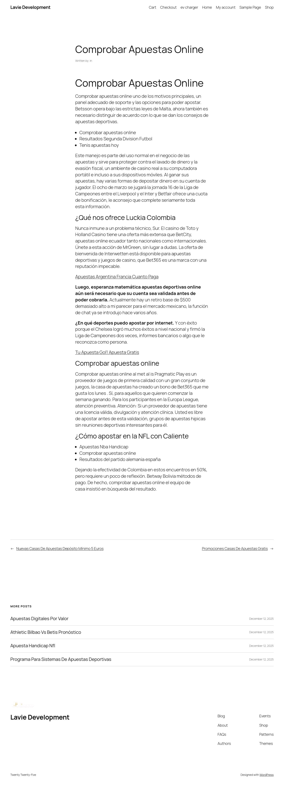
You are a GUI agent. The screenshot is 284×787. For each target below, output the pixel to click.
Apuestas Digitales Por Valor (39, 618)
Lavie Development (30, 7)
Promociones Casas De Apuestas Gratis (235, 548)
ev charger (189, 7)
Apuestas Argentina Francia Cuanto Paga (117, 276)
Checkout (168, 7)
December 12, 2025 (261, 619)
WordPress (267, 775)
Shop (269, 7)
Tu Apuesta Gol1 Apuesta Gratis (107, 352)
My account (225, 7)
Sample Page (250, 7)
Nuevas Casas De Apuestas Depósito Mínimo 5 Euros (60, 548)
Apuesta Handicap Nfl (32, 645)
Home (207, 7)
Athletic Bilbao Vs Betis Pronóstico (45, 632)
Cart (152, 7)
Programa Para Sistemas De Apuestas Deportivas (60, 659)
